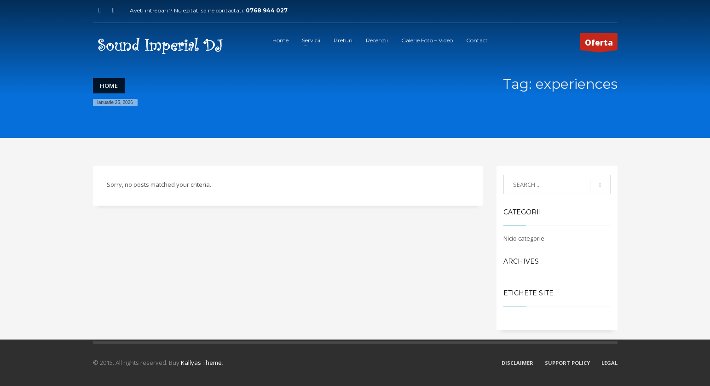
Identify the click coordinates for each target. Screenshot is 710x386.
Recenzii (377, 40)
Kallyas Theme (201, 362)
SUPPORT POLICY (567, 362)
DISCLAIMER (517, 362)
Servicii (311, 40)
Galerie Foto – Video (427, 40)
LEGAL (609, 362)
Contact (477, 40)
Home (280, 40)
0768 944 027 (267, 10)
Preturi (343, 40)
